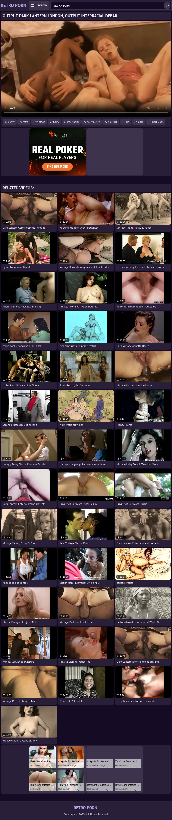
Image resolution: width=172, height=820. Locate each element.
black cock (157, 122)
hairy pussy (93, 122)
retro (25, 122)
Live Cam (42, 5)
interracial (73, 122)
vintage (40, 122)
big (127, 122)
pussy (11, 122)
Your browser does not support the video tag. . (86, 69)
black (140, 122)
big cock (112, 122)
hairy (56, 122)
